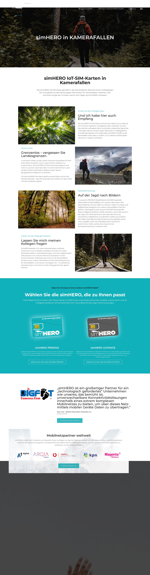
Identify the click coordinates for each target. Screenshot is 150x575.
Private (27, 3)
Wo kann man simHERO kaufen (111, 9)
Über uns (132, 9)
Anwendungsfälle (86, 9)
